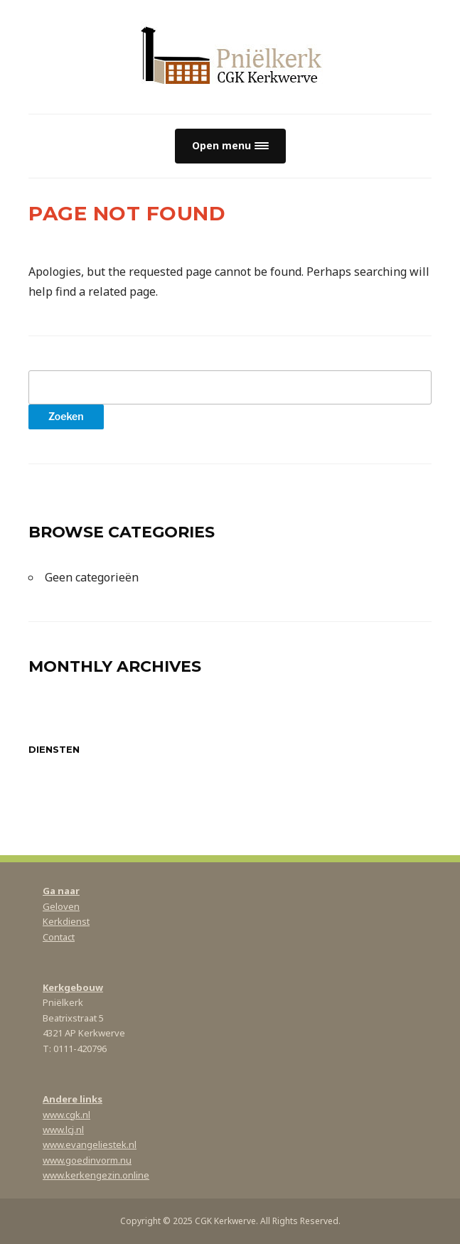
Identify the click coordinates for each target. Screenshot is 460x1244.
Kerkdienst (66, 921)
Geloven (61, 906)
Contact (59, 937)
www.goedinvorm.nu (87, 1160)
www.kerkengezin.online (96, 1175)
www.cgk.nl (66, 1114)
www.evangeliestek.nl (90, 1144)
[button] (230, 146)
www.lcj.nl (63, 1129)
